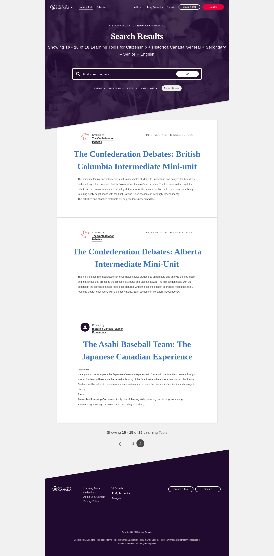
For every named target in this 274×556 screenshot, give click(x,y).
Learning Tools (86, 7)
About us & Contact (94, 496)
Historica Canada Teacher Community (107, 330)
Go (187, 73)
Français (171, 7)
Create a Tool (189, 7)
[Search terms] (113, 74)
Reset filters (171, 88)
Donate (213, 7)
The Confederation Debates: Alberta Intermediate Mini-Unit (136, 258)
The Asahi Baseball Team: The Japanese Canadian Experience (137, 350)
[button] (61, 6)
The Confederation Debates (103, 140)
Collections (102, 7)
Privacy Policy (91, 501)
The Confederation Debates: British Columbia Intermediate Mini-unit (137, 160)
